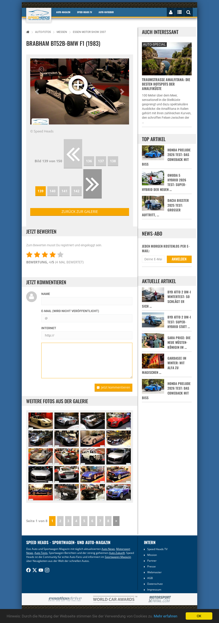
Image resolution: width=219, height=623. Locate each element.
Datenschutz (155, 584)
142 (77, 191)
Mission (152, 555)
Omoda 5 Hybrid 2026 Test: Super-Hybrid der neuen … (164, 182)
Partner (152, 561)
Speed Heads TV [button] (84, 12)
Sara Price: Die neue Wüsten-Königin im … (179, 342)
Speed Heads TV (157, 549)
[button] (37, 91)
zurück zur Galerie (80, 211)
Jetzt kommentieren (113, 387)
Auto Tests (41, 553)
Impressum (154, 589)
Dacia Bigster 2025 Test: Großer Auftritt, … (165, 207)
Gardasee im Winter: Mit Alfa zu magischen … (164, 365)
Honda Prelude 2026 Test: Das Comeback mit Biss (166, 157)
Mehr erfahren (165, 616)
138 (113, 161)
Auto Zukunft (117, 553)
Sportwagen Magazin (118, 557)
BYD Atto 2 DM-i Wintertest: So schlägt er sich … (166, 299)
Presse (151, 566)
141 (65, 191)
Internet (48, 328)
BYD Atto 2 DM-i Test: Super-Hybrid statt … (179, 322)
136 (89, 161)
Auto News (108, 549)
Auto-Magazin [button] (63, 12)
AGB (150, 578)
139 (41, 191)
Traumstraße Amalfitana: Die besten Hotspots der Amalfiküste (166, 84)
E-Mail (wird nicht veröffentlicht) (70, 311)
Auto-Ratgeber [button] (106, 12)
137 (101, 161)
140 (53, 191)
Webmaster (154, 572)
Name (45, 294)
